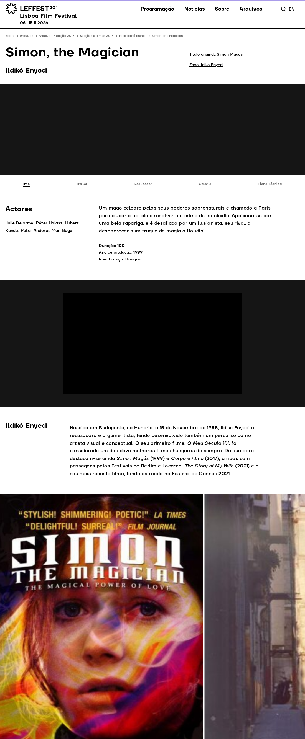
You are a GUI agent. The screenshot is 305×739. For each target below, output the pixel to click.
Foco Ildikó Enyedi (132, 36)
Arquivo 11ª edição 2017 (56, 36)
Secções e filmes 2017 (96, 36)
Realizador (143, 184)
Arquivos (26, 36)
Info (26, 184)
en (291, 9)
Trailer (82, 184)
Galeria (205, 184)
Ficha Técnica (270, 184)
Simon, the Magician (167, 36)
